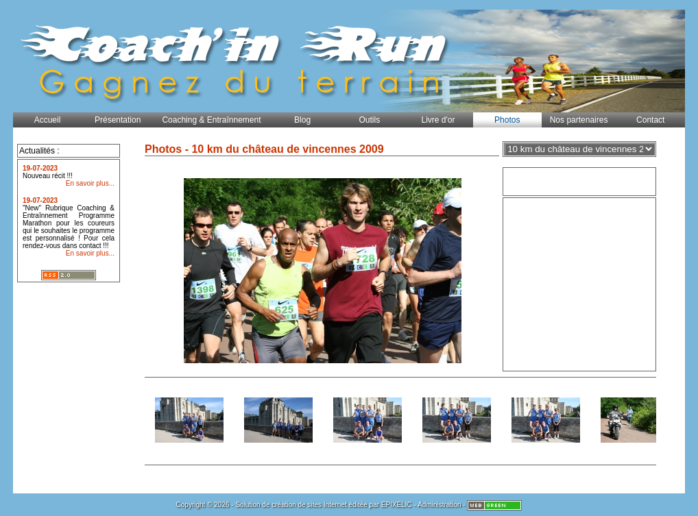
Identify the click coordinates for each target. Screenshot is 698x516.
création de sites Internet (309, 504)
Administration (439, 504)
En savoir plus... (90, 183)
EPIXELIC (396, 504)
